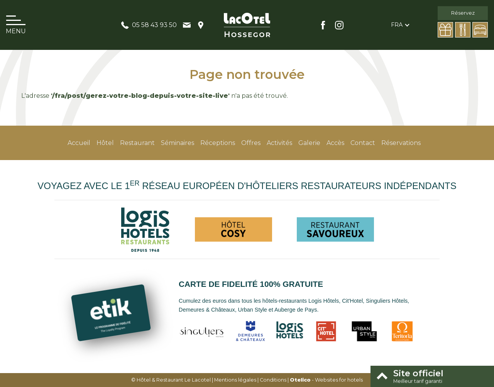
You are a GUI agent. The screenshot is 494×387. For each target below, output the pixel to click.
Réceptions (217, 143)
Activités (279, 143)
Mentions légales (235, 380)
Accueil (79, 143)
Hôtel (105, 143)
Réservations (401, 143)
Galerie (309, 143)
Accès (335, 143)
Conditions (273, 380)
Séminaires (177, 143)
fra (397, 24)
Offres (251, 143)
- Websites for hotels (326, 380)
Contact (362, 143)
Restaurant (137, 143)
